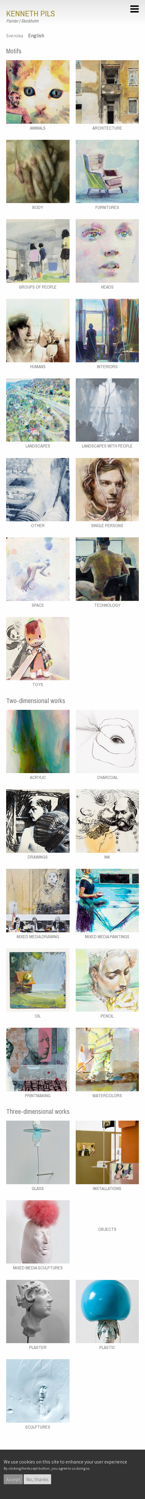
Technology (107, 605)
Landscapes (38, 446)
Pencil (107, 1016)
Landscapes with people (107, 446)
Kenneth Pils (30, 13)
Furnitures (107, 207)
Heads (107, 287)
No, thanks (37, 1479)
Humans (38, 366)
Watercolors (107, 1095)
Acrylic (38, 777)
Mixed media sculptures (38, 1268)
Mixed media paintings (107, 936)
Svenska (14, 35)
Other (38, 525)
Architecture (107, 128)
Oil (38, 1016)
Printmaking (37, 1095)
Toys (37, 684)
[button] (135, 10)
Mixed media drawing (38, 936)
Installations (107, 1188)
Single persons (107, 525)
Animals (38, 128)
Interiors (107, 366)
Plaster (37, 1347)
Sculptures (37, 1427)
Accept (13, 1479)
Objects (107, 1229)
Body (37, 207)
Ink (107, 857)
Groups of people (38, 287)
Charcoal (107, 777)
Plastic (107, 1347)
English (36, 35)
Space (38, 605)
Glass (38, 1188)
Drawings (38, 857)
